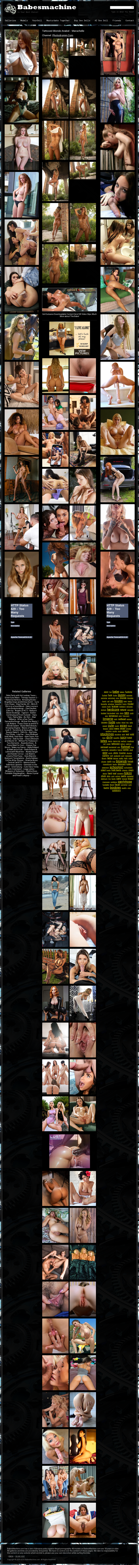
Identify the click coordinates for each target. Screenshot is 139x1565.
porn (120, 716)
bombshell (112, 747)
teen (125, 701)
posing (129, 719)
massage (106, 782)
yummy (105, 755)
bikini (128, 773)
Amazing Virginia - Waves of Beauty (21, 728)
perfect (123, 741)
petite (126, 749)
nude (111, 722)
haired (120, 750)
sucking (109, 731)
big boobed (111, 713)
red (104, 744)
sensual (104, 747)
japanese (105, 768)
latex (103, 740)
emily (110, 753)
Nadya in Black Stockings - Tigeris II (21, 712)
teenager (128, 756)
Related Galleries (21, 691)
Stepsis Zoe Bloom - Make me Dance (20, 746)
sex (126, 713)
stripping (120, 774)
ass (106, 716)
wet (127, 734)
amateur (111, 704)
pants (123, 776)
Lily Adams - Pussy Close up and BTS (22, 723)
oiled (103, 770)
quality (124, 788)
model (130, 704)
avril (122, 756)
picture (103, 710)
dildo (108, 776)
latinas (115, 758)
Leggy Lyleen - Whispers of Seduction (20, 770)
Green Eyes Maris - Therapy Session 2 (21, 698)
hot (110, 692)
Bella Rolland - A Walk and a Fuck (22, 748)
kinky (129, 764)
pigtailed (130, 776)
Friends (117, 20)
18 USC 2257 (20, 1556)
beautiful (118, 704)
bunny (106, 788)
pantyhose (125, 781)
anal (131, 750)
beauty (105, 729)
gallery (125, 731)
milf (111, 756)
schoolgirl (116, 767)
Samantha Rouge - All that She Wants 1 (22, 721)
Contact (130, 20)
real (114, 773)
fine (132, 747)
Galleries (10, 20)
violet (130, 758)
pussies (129, 695)
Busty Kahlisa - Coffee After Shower (22, 759)
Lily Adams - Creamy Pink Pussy (21, 755)
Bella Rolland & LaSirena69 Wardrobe (21, 750)
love (103, 738)
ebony (105, 774)
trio (109, 779)
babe (116, 691)
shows (103, 762)
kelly (126, 758)
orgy (129, 788)
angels (128, 729)
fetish (130, 761)
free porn (126, 716)
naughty (116, 738)
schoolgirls (128, 768)
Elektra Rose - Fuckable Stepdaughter (21, 772)
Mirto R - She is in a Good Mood (21, 705)
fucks (115, 695)
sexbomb (117, 756)
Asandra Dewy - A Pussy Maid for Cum (21, 744)
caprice (128, 744)
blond (112, 785)
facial (117, 784)
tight (115, 719)
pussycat (105, 750)
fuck (110, 695)
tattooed (115, 743)
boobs (118, 701)
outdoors (116, 790)
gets (131, 723)
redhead (122, 719)
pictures (130, 707)
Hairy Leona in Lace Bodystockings (22, 707)
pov (105, 752)
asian (123, 725)
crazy (131, 770)
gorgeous (113, 716)
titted (123, 723)
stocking (118, 734)
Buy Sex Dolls (82, 20)
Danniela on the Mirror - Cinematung (21, 766)
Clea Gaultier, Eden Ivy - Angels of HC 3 (21, 709)
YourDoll (37, 20)
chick (103, 776)
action (117, 776)
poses (104, 722)
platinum (104, 779)
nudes (118, 723)
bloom (104, 758)
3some (122, 753)
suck (119, 731)
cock (131, 713)
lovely (117, 726)
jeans (116, 728)
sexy (106, 692)
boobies (115, 787)
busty (104, 701)
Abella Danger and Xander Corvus (22, 753)
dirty (109, 737)
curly (109, 761)
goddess (113, 782)
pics (117, 698)
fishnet (125, 746)
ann (118, 747)
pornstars (111, 698)
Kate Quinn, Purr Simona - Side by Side (22, 737)
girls (112, 701)
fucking (128, 692)
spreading (113, 750)
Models (24, 20)
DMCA (11, 1556)
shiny (115, 753)
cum (130, 785)
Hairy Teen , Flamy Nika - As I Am (22, 716)
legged (124, 779)
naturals (130, 710)
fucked (104, 695)
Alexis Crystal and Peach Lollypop (25, 774)
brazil (130, 778)
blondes (130, 698)
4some (129, 753)
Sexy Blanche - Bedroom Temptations (21, 757)
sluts (122, 713)
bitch (129, 737)
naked (111, 729)
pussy (122, 695)
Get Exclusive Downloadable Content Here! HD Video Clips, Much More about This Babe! (69, 315)
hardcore (113, 709)
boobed (103, 713)
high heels (116, 770)
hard (110, 773)
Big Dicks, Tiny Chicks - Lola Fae (21, 733)
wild (132, 734)
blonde (123, 698)
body (109, 707)
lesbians (122, 707)
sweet (104, 726)
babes (122, 692)
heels (108, 770)
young (104, 707)
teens (130, 701)
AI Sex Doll (101, 20)
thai (113, 762)
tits (127, 723)
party (118, 778)
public (121, 758)
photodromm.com (62, 35)
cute (111, 725)
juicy (123, 737)
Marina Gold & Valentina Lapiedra (20, 763)
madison (130, 741)
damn (110, 741)
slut (117, 713)
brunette (104, 704)
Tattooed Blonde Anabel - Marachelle (63, 30)
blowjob (121, 761)
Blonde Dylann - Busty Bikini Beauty (22, 726)
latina (109, 758)
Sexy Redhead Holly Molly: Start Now (21, 735)
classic (125, 770)
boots (115, 764)
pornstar (104, 698)
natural (123, 709)
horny (124, 704)
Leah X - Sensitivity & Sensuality (19, 730)
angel (122, 728)
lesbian (115, 706)
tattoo (122, 744)
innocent (122, 764)
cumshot (124, 785)
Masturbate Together (58, 20)
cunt (113, 776)
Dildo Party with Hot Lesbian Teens (21, 695)
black (130, 726)
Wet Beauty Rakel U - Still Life (22, 731)
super (108, 744)
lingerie (108, 718)
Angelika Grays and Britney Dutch (18, 702)
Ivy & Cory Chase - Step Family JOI (22, 703)
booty (114, 779)
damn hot (116, 741)
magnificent (107, 764)
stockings (107, 734)
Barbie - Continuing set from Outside (21, 714)
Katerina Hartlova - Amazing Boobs (21, 700)
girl (108, 701)
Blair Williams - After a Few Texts (22, 718)
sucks (114, 731)
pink (123, 734)
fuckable (106, 785)
